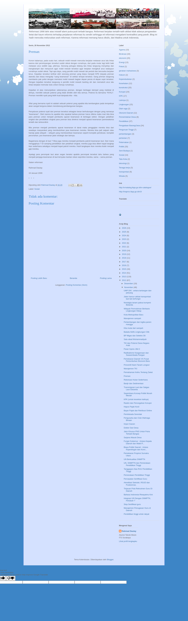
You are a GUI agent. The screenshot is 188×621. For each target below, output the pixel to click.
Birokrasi (122, 54)
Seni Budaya (124, 151)
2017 (124, 262)
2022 (124, 243)
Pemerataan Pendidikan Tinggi (137, 475)
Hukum (122, 75)
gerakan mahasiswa (127, 71)
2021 (124, 247)
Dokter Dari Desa (131, 428)
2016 (124, 265)
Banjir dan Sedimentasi (133, 383)
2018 (124, 258)
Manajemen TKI (130, 368)
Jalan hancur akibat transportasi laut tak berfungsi (137, 297)
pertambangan (125, 134)
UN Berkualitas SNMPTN (134, 459)
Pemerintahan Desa (127, 117)
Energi (122, 62)
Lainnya (122, 100)
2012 (124, 280)
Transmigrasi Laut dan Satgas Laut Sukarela (136, 388)
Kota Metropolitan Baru (133, 315)
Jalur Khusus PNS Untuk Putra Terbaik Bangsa (137, 432)
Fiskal (121, 66)
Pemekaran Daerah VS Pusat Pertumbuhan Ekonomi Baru (137, 360)
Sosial (37, 189)
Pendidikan (123, 121)
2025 (124, 232)
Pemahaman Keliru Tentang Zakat (138, 372)
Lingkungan (124, 104)
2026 (124, 228)
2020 (124, 250)
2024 (124, 235)
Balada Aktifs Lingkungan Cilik (136, 332)
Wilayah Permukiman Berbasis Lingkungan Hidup (137, 310)
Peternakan (124, 142)
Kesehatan (123, 83)
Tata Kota (123, 159)
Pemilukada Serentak (133, 414)
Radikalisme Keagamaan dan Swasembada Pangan (136, 354)
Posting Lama (106, 278)
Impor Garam (129, 424)
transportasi (124, 172)
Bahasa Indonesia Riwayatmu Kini (138, 495)
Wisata (122, 176)
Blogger (110, 559)
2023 (124, 239)
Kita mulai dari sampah (133, 328)
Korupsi (122, 92)
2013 (124, 276)
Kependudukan (125, 79)
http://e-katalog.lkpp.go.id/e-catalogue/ (135, 187)
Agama (122, 50)
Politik (121, 146)
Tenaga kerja (124, 168)
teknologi (123, 163)
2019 (124, 254)
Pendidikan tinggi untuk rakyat (136, 514)
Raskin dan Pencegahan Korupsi (137, 403)
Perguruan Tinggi (126, 130)
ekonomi (122, 58)
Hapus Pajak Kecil (131, 407)
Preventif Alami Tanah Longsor (137, 365)
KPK (121, 96)
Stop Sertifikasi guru (132, 504)
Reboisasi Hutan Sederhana (136, 380)
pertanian (123, 138)
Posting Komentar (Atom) (76, 285)
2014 (124, 273)
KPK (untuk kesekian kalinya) (136, 399)
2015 (124, 269)
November (129, 287)
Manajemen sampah (132, 318)
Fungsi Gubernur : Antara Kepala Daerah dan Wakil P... (138, 442)
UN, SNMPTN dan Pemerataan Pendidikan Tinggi (137, 464)
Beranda (73, 278)
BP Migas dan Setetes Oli (134, 335)
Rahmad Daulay (129, 531)
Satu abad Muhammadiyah (135, 339)
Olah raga (123, 108)
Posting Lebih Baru (39, 278)
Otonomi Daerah (126, 113)
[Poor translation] (10, 578)
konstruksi (123, 87)
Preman (127, 376)
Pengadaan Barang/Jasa (129, 125)
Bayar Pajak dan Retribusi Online (138, 410)
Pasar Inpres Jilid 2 (132, 349)
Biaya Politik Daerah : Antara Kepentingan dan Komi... (136, 448)
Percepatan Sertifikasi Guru (135, 479)
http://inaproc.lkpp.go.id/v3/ (130, 192)
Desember (129, 283)
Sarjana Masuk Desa (132, 437)
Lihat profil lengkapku (128, 541)
